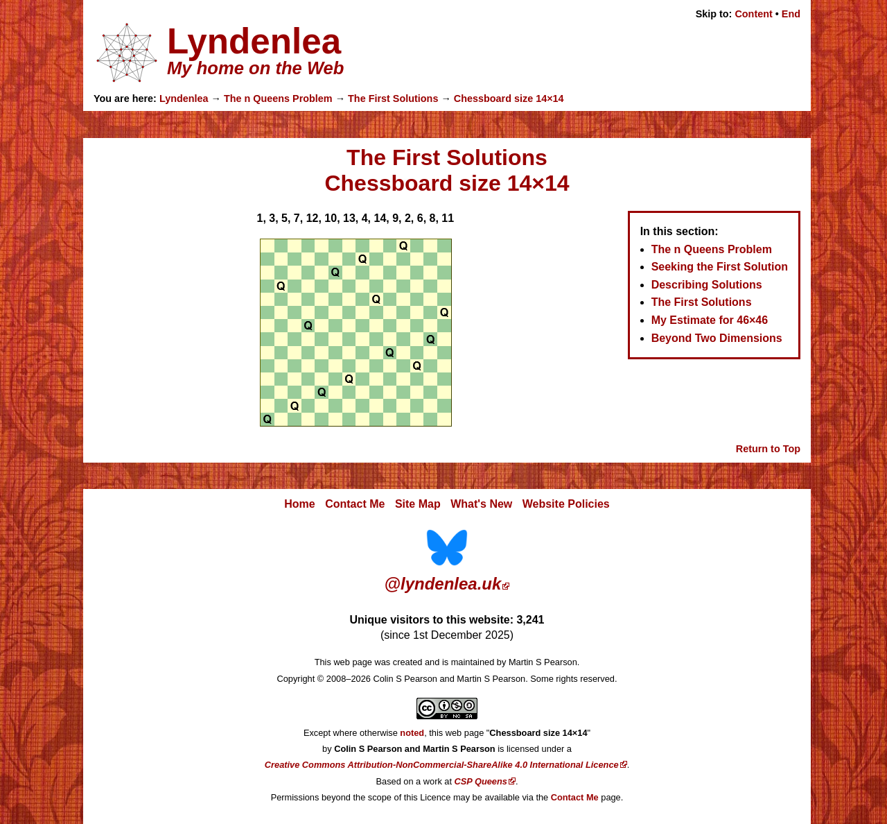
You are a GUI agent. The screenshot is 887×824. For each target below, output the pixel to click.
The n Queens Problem (278, 98)
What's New (481, 504)
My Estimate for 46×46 (710, 320)
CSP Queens (481, 781)
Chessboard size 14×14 (509, 98)
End (791, 13)
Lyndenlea (184, 98)
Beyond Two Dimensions (716, 338)
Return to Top (768, 448)
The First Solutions (393, 98)
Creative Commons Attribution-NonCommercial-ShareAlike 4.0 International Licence (442, 764)
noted (412, 733)
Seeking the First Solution (719, 267)
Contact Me (355, 504)
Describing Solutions (706, 285)
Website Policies (566, 504)
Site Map (418, 504)
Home (299, 504)
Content (753, 13)
